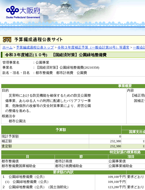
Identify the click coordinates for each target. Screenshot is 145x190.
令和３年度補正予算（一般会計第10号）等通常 (93, 47)
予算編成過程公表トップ (35, 47)
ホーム (7, 47)
